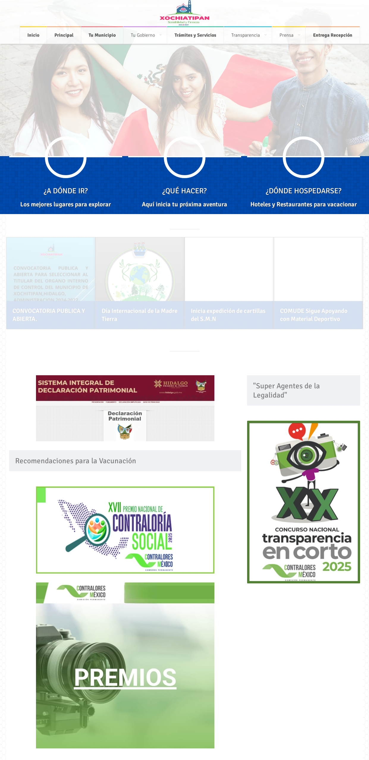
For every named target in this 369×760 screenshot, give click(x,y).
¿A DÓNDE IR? (66, 190)
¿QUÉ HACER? (184, 190)
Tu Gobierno (143, 34)
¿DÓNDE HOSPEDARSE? (303, 190)
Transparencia (245, 34)
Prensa (286, 34)
